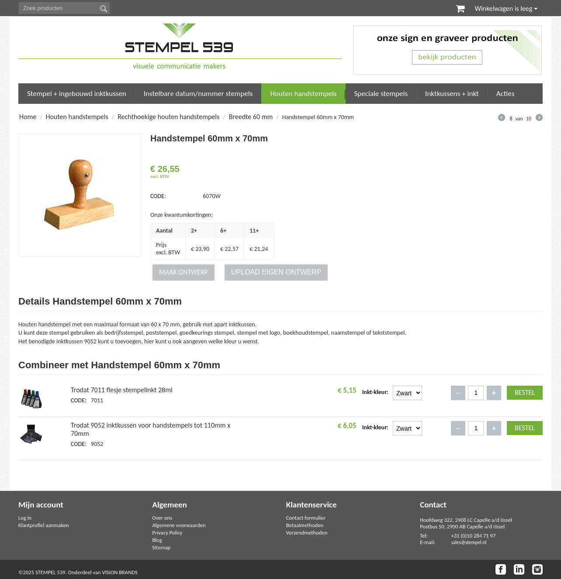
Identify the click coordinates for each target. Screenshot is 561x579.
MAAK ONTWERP (183, 272)
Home (27, 117)
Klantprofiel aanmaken (43, 525)
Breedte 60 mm (251, 117)
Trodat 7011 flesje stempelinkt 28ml (122, 390)
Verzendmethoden (307, 532)
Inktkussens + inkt (452, 93)
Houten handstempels (303, 93)
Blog (157, 540)
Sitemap (161, 547)
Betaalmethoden (304, 525)
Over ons (162, 517)
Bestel (525, 392)
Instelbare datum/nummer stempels (198, 93)
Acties (505, 93)
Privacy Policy (167, 532)
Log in (24, 517)
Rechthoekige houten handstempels (168, 117)
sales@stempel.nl (468, 542)
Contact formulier (306, 517)
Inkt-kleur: (375, 392)
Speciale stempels (381, 93)
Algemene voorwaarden (178, 525)
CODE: (158, 196)
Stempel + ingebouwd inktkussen (76, 93)
